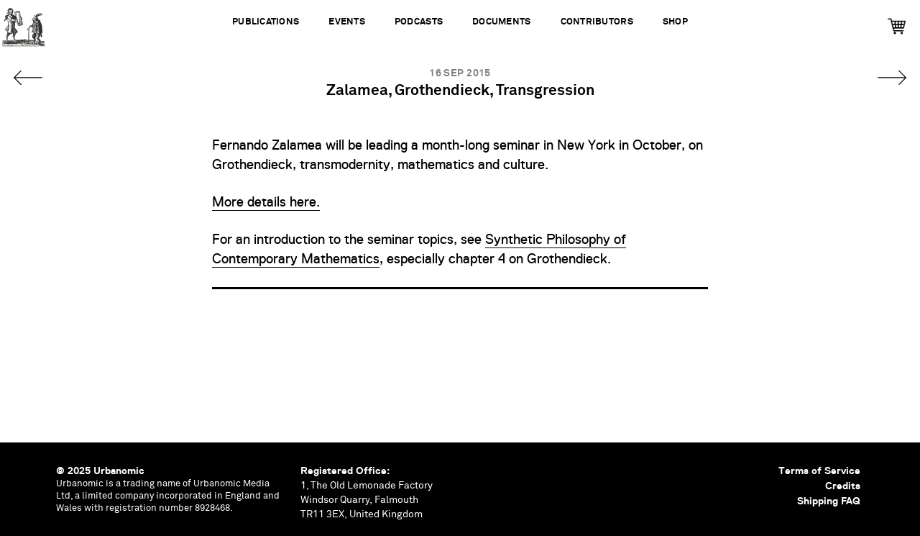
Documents (501, 22)
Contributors (597, 22)
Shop (675, 22)
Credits (842, 485)
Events (346, 22)
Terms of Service (819, 470)
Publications (265, 22)
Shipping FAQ (828, 501)
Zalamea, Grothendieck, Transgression (460, 91)
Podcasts (419, 22)
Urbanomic (23, 23)
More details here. (266, 202)
